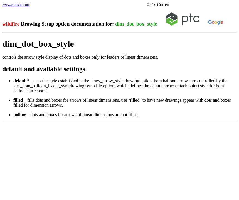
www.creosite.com (16, 4)
